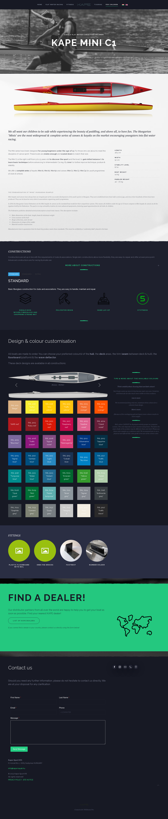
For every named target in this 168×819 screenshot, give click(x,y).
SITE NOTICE (28, 780)
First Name (15, 698)
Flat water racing (54, 4)
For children (112, 4)
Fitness (70, 4)
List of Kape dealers (24, 621)
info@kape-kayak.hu (16, 768)
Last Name (64, 698)
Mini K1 (39, 171)
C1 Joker (66, 162)
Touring (98, 4)
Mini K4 (52, 171)
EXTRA (38, 274)
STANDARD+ (27, 274)
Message (14, 718)
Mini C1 (69, 171)
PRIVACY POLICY (15, 780)
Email (13, 708)
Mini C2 (75, 171)
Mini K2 (46, 171)
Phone (62, 708)
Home (39, 4)
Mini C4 (82, 171)
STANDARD (14, 274)
